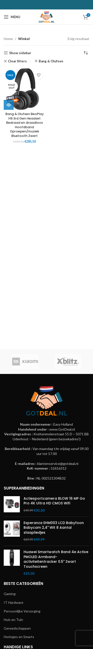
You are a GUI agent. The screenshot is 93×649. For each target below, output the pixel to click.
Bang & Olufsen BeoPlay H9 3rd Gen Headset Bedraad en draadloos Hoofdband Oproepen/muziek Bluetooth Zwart (24, 125)
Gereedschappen (17, 628)
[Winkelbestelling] (85, 53)
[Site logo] (46, 16)
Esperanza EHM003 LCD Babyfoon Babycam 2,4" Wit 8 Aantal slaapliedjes (54, 528)
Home (8, 39)
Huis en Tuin (13, 619)
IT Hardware (13, 602)
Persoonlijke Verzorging (22, 611)
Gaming (10, 594)
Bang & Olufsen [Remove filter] (51, 61)
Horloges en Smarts (19, 637)
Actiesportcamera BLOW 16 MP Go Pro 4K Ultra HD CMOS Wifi (54, 501)
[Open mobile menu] (12, 17)
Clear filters (17, 61)
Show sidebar (20, 53)
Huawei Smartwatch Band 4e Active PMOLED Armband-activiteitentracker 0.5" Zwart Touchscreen (56, 559)
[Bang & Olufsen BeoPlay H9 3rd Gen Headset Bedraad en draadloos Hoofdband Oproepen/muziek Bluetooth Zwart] (24, 89)
